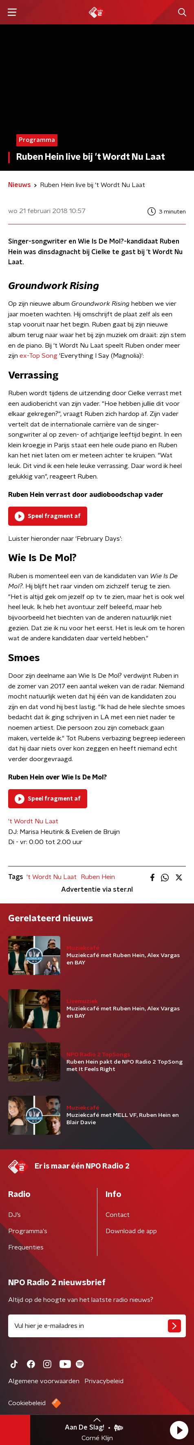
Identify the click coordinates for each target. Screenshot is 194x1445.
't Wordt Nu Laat (33, 821)
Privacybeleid (103, 1381)
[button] (179, 1430)
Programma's (27, 1231)
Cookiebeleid (27, 1403)
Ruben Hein (98, 877)
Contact (118, 1215)
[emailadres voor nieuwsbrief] (97, 1325)
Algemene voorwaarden (43, 1381)
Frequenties (26, 1247)
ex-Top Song (38, 356)
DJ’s (14, 1215)
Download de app (131, 1231)
